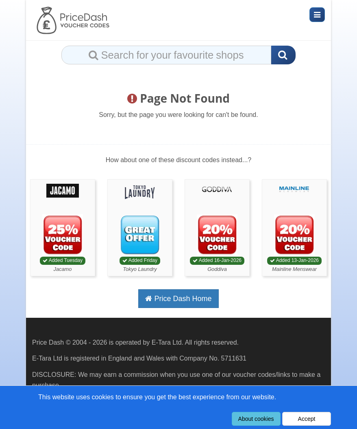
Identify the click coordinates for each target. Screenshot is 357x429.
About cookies (256, 419)
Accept (307, 419)
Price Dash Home (178, 299)
